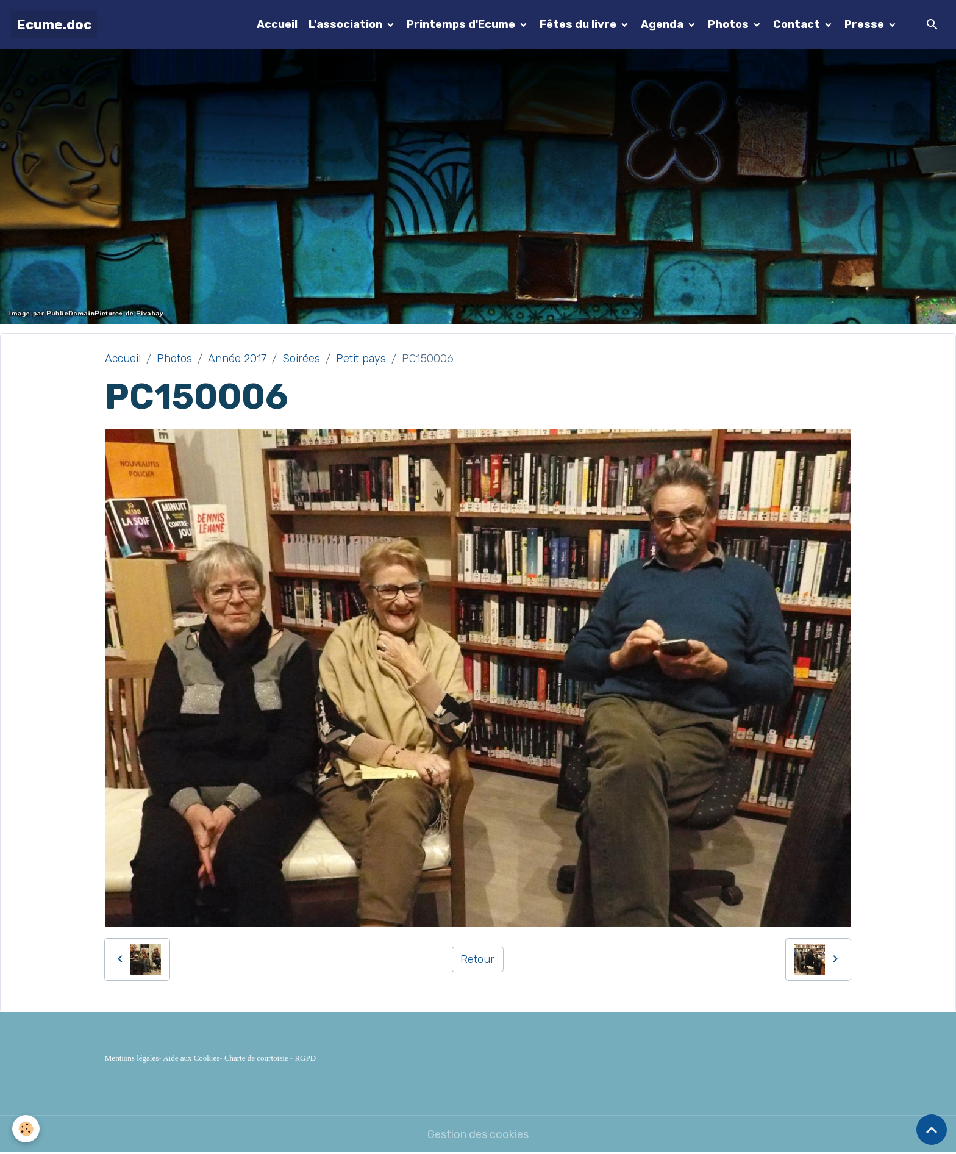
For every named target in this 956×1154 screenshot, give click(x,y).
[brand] (54, 24)
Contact (797, 24)
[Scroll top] (931, 1129)
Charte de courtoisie (256, 1058)
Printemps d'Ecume (462, 24)
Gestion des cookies (478, 1134)
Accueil (277, 24)
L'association (347, 24)
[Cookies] (26, 1128)
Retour (477, 959)
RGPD (305, 1058)
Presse (865, 24)
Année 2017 (237, 358)
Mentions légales (132, 1058)
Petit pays (361, 358)
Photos (729, 24)
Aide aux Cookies (191, 1058)
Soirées (301, 358)
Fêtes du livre (579, 24)
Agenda (663, 24)
